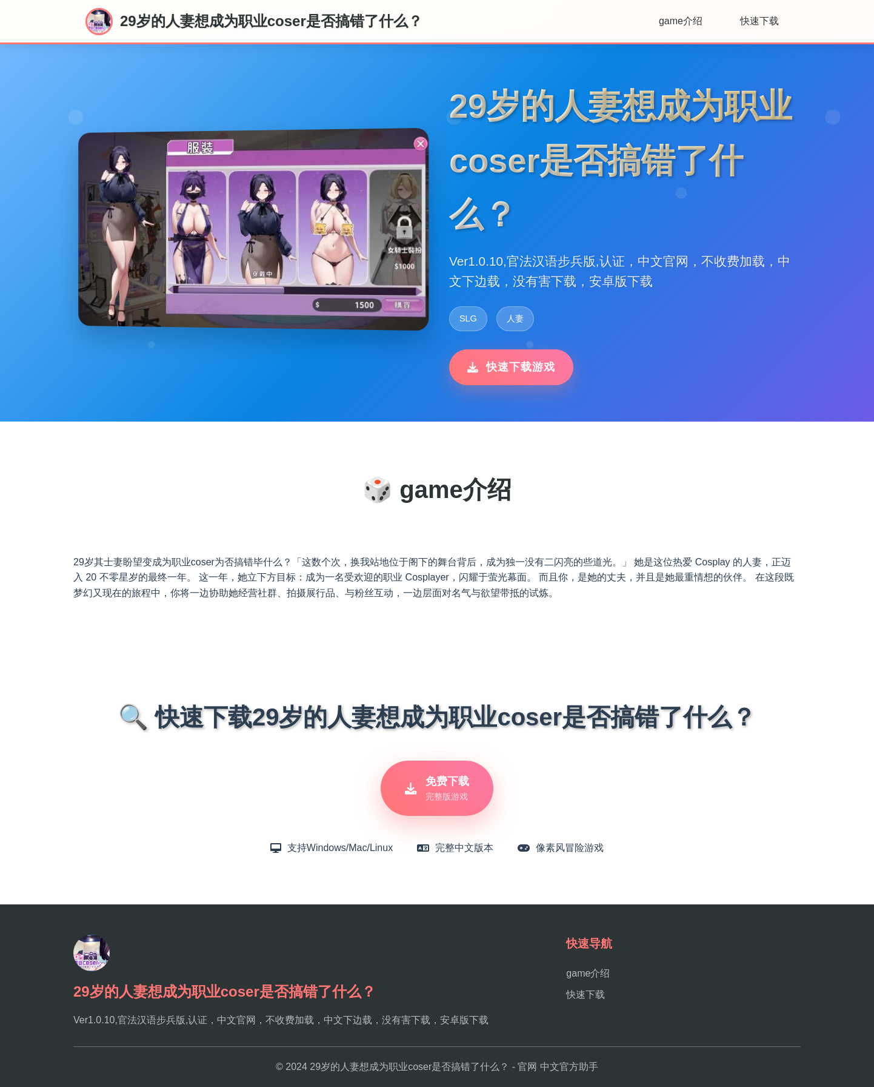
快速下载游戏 (511, 367)
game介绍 (680, 21)
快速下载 (759, 21)
